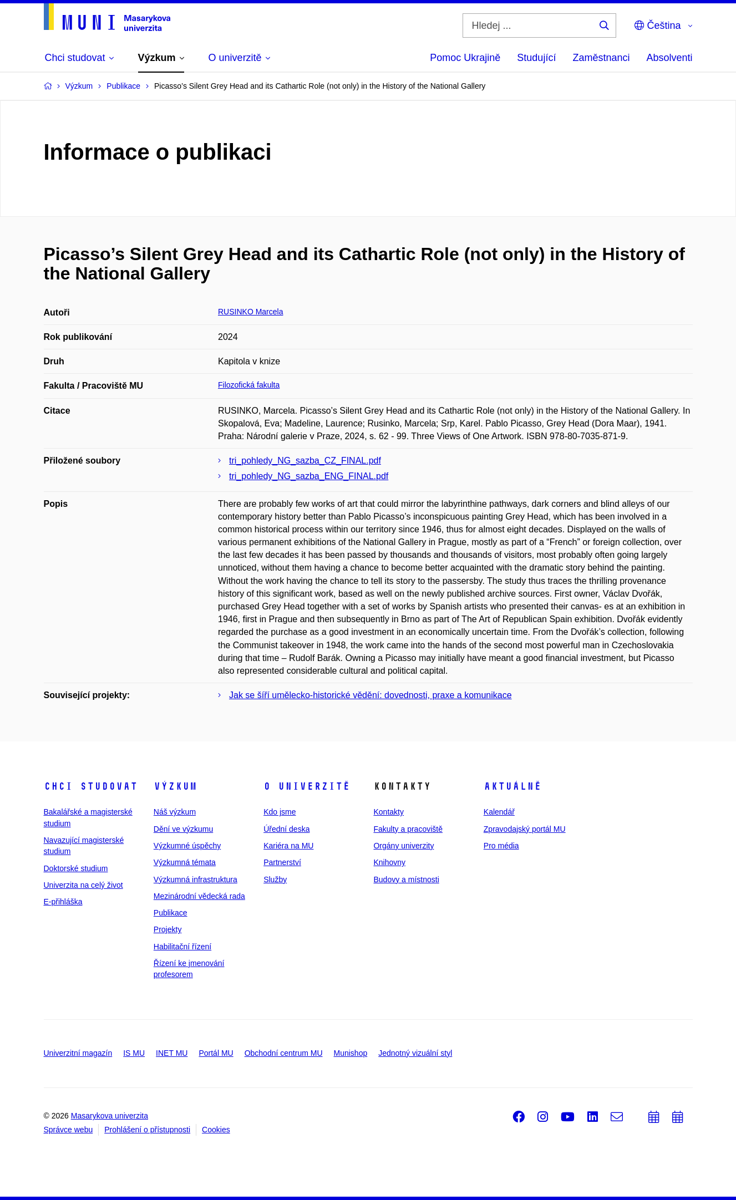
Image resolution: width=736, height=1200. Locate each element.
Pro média (501, 845)
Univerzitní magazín (78, 1053)
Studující (536, 57)
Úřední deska (286, 829)
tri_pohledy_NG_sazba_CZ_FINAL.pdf (305, 460)
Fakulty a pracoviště (408, 829)
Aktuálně (512, 786)
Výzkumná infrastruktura (195, 879)
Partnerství (282, 862)
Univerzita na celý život (83, 885)
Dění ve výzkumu (183, 829)
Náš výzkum (175, 811)
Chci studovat (91, 786)
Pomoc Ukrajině (465, 57)
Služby (275, 879)
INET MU (171, 1053)
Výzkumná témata (185, 862)
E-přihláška (63, 901)
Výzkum (175, 786)
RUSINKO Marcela (250, 311)
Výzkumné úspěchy (187, 845)
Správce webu (68, 1129)
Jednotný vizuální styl (415, 1053)
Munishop (351, 1053)
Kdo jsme (279, 811)
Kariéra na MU (288, 845)
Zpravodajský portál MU (525, 829)
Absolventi (669, 57)
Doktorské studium (76, 868)
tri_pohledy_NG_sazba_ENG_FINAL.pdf (308, 476)
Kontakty (388, 811)
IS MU (134, 1053)
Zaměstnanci (601, 57)
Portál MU (216, 1053)
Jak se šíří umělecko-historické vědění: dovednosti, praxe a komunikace (370, 695)
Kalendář (499, 811)
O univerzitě (306, 786)
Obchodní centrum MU (284, 1053)
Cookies (216, 1129)
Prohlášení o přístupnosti (147, 1129)
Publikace (170, 912)
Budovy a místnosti (406, 879)
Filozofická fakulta (249, 384)
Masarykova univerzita (109, 1115)
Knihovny (389, 862)
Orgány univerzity (403, 845)
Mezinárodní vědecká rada (199, 896)
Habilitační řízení (182, 946)
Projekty (168, 929)
